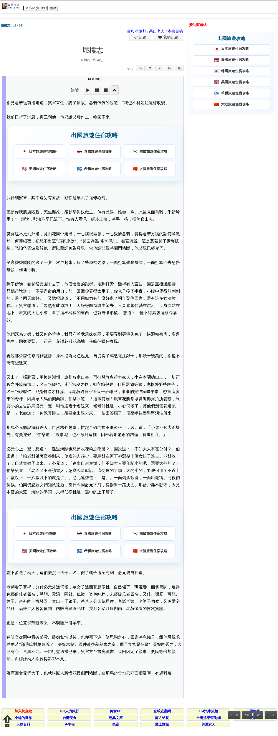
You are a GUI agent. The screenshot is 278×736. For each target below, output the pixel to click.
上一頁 (234, 715)
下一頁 (271, 715)
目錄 (258, 715)
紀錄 (142, 37)
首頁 (247, 715)
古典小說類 (136, 31)
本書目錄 (175, 31)
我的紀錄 (170, 37)
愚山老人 (157, 31)
